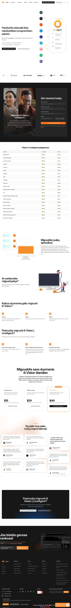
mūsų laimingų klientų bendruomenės (15, 542)
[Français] (42, 605)
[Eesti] (38, 605)
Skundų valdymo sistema (60, 578)
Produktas (20, 2)
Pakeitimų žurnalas (17, 570)
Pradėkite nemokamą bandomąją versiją (28, 510)
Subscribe (66, 591)
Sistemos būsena (17, 568)
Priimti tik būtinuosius (14, 604)
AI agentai (13, 2)
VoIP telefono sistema (60, 569)
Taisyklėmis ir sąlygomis (56, 125)
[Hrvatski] (44, 605)
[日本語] (50, 605)
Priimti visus (5, 604)
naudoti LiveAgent (11, 464)
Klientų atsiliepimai (31, 568)
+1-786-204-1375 (7, 596)
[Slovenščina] (41, 606)
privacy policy (6, 601)
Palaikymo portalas (17, 563)
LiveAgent (10, 38)
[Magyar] (46, 605)
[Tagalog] (45, 606)
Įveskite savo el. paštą (45, 106)
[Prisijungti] (64, 2)
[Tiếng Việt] (47, 606)
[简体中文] (49, 606)
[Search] (40, 2)
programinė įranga (31, 352)
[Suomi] (40, 605)
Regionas (42, 116)
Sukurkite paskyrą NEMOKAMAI (53, 123)
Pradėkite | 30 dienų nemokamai (9, 48)
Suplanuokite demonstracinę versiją (21, 548)
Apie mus (29, 563)
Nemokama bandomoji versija (48, 2)
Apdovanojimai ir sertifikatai (33, 566)
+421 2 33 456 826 (7, 591)
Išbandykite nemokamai (12, 406)
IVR (16, 195)
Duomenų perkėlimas (17, 566)
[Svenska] (43, 606)
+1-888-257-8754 (7, 593)
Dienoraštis (44, 563)
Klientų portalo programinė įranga (62, 580)
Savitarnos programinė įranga (61, 572)
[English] (34, 605)
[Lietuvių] (52, 605)
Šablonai (43, 570)
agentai (8, 449)
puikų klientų (7, 543)
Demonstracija (59, 2)
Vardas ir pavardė (44, 101)
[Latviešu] (54, 605)
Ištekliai (26, 2)
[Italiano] (48, 605)
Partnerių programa (31, 570)
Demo (3, 564)
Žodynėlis (44, 566)
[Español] (36, 605)
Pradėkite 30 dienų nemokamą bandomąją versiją (7, 548)
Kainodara (3, 566)
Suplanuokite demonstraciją (24, 48)
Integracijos (4, 571)
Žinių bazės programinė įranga (61, 563)
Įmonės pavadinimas (44, 111)
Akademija (44, 568)
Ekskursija (3, 573)
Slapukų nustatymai (24, 604)
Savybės (3, 569)
